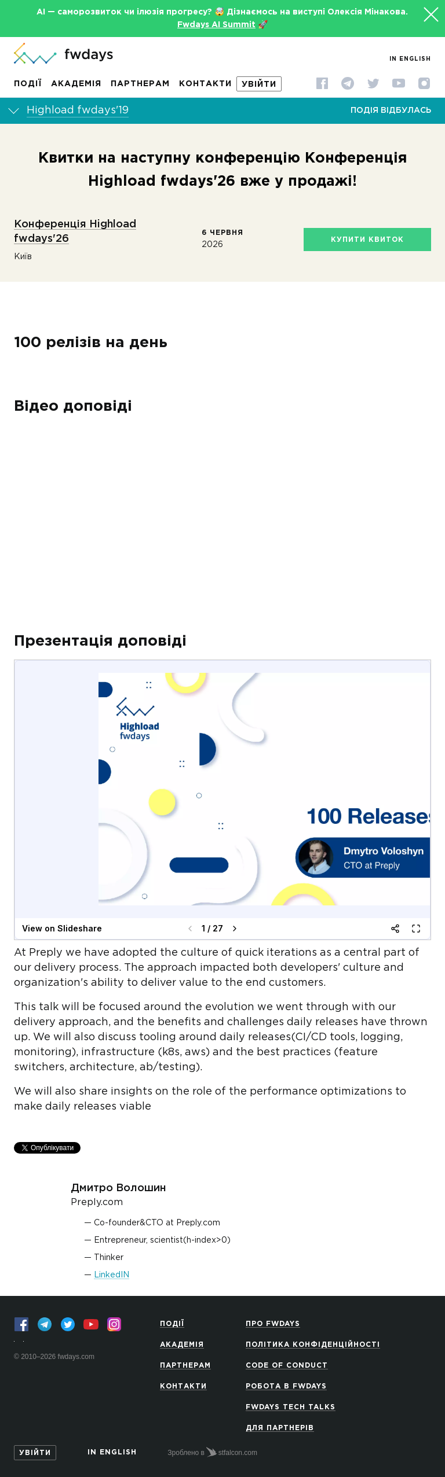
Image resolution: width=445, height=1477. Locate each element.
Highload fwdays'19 (78, 110)
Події (28, 83)
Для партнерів (280, 1424)
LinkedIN (111, 1261)
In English (410, 59)
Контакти (205, 83)
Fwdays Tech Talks (290, 1403)
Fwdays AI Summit (216, 24)
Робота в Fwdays (286, 1382)
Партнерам (140, 83)
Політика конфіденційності (313, 1341)
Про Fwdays (273, 1320)
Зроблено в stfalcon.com (212, 1448)
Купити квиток (367, 240)
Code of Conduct (287, 1361)
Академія (76, 83)
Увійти (259, 84)
